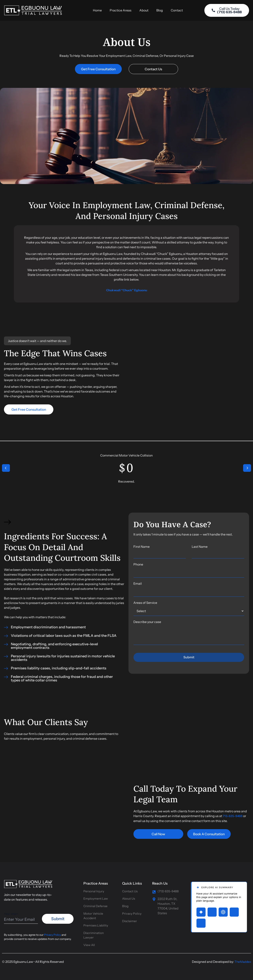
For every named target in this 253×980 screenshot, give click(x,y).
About (143, 11)
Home (97, 11)
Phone (138, 566)
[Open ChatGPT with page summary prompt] (223, 910)
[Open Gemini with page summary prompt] (201, 910)
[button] (6, 470)
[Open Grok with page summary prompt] (212, 910)
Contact (177, 11)
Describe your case (147, 624)
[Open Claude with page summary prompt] (201, 921)
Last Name (218, 554)
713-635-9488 (233, 818)
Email (137, 586)
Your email (21, 916)
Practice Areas (120, 11)
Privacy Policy (52, 933)
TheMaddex (242, 962)
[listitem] (188, 536)
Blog (159, 11)
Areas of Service (145, 605)
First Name (159, 554)
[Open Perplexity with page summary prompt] (234, 910)
